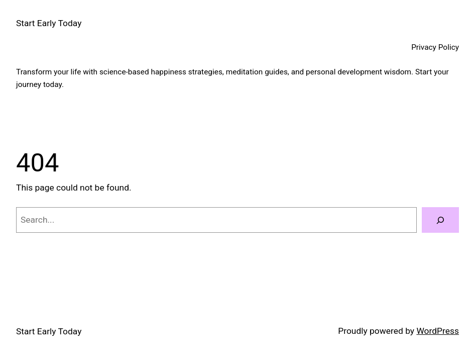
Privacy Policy (435, 47)
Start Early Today (48, 23)
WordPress (437, 331)
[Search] (440, 220)
